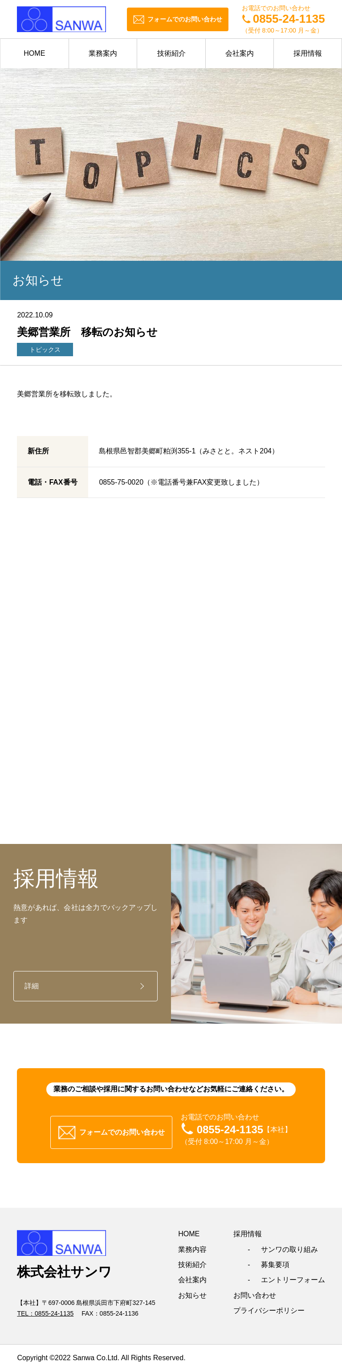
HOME (34, 53)
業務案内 (103, 53)
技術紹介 (171, 53)
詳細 (31, 986)
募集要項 (275, 1259)
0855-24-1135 (54, 1308)
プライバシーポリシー (269, 1305)
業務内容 (192, 1243)
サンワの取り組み (289, 1243)
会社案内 (239, 53)
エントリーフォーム (293, 1274)
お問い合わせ (254, 1289)
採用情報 (307, 53)
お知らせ (192, 1289)
